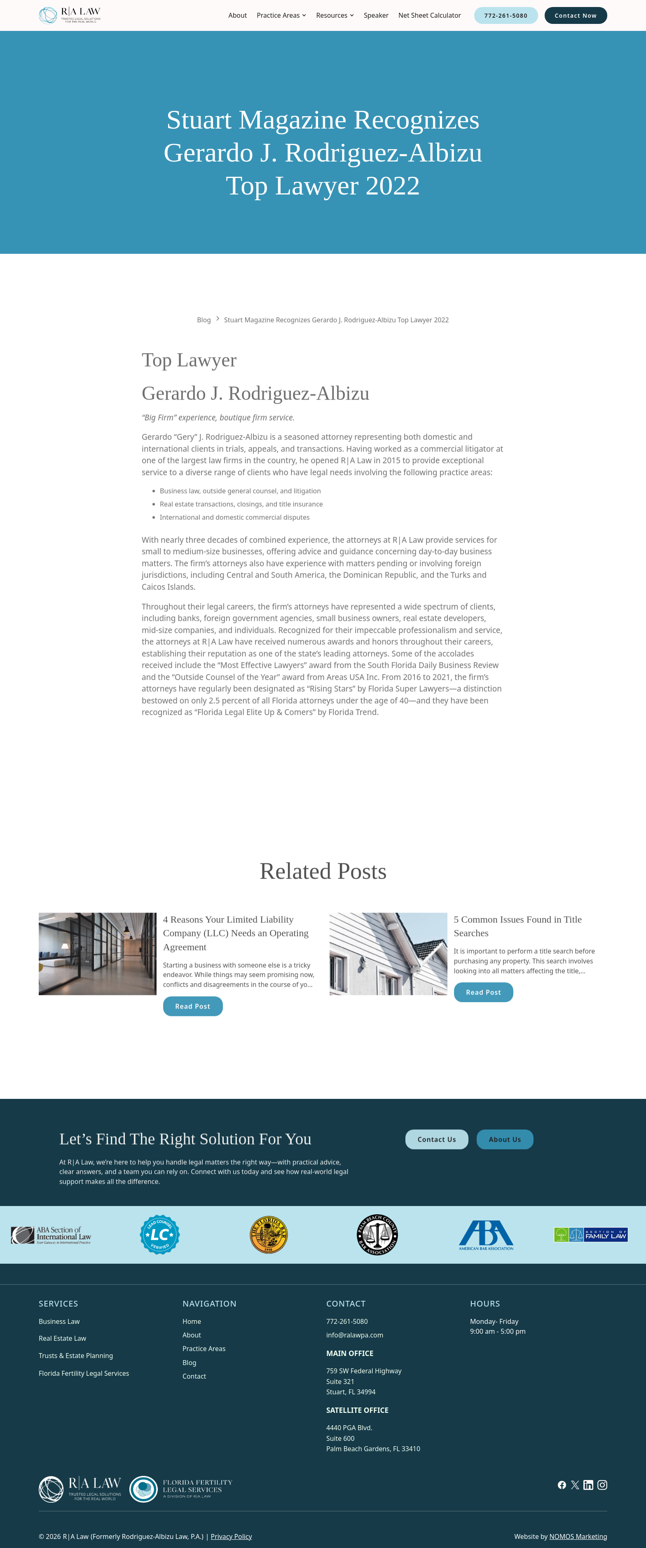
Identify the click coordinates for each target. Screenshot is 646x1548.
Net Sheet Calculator (429, 15)
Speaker (376, 15)
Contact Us (437, 1159)
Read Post (192, 1026)
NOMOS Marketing (578, 1536)
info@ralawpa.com (354, 1335)
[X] (575, 1491)
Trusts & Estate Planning (76, 1355)
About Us (505, 1159)
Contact (194, 1376)
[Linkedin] (588, 1491)
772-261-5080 (506, 15)
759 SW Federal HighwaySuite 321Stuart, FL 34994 (364, 1381)
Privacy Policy (231, 1536)
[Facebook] (562, 1491)
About (238, 15)
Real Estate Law (62, 1338)
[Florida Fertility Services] (180, 1489)
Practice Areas (204, 1348)
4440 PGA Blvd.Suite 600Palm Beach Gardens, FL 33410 (373, 1438)
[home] (70, 16)
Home (192, 1321)
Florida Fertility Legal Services (84, 1373)
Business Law (59, 1321)
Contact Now (576, 15)
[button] (281, 16)
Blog (190, 1362)
